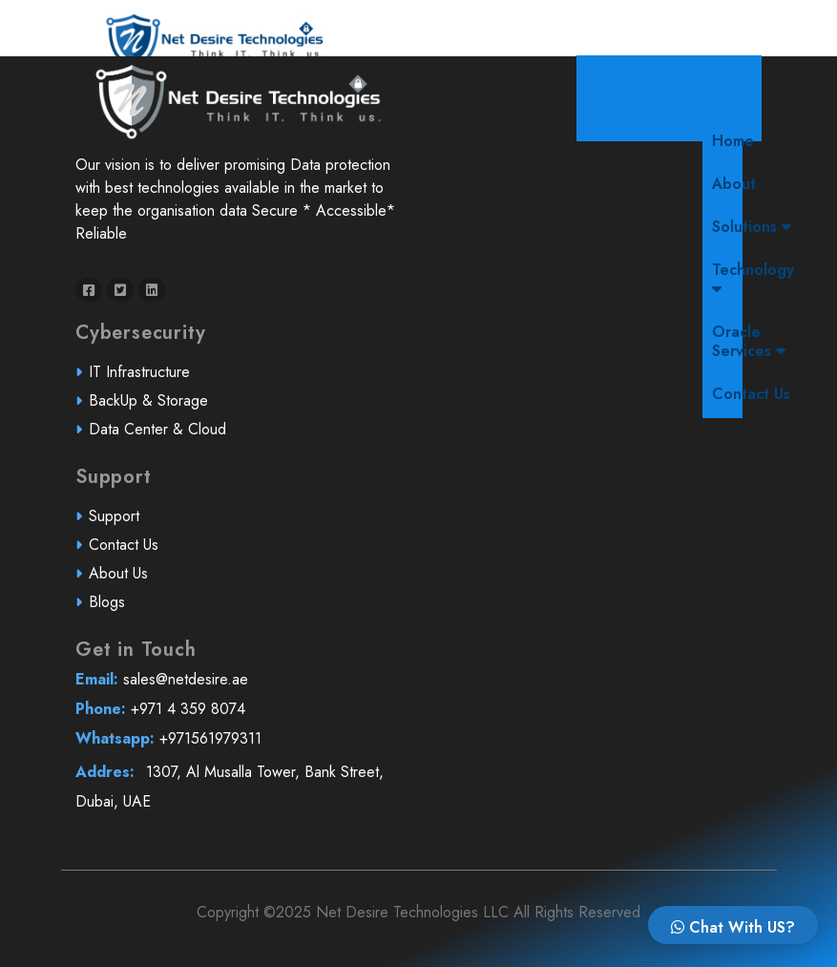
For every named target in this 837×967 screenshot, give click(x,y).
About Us (125, 580)
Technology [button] (753, 277)
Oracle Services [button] (748, 341)
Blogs (114, 608)
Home (738, 140)
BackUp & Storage (154, 407)
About (734, 184)
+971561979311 (236, 745)
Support (120, 524)
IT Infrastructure (145, 378)
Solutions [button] (751, 227)
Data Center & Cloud (162, 435)
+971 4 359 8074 (236, 715)
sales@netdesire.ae (236, 687)
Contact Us (751, 394)
